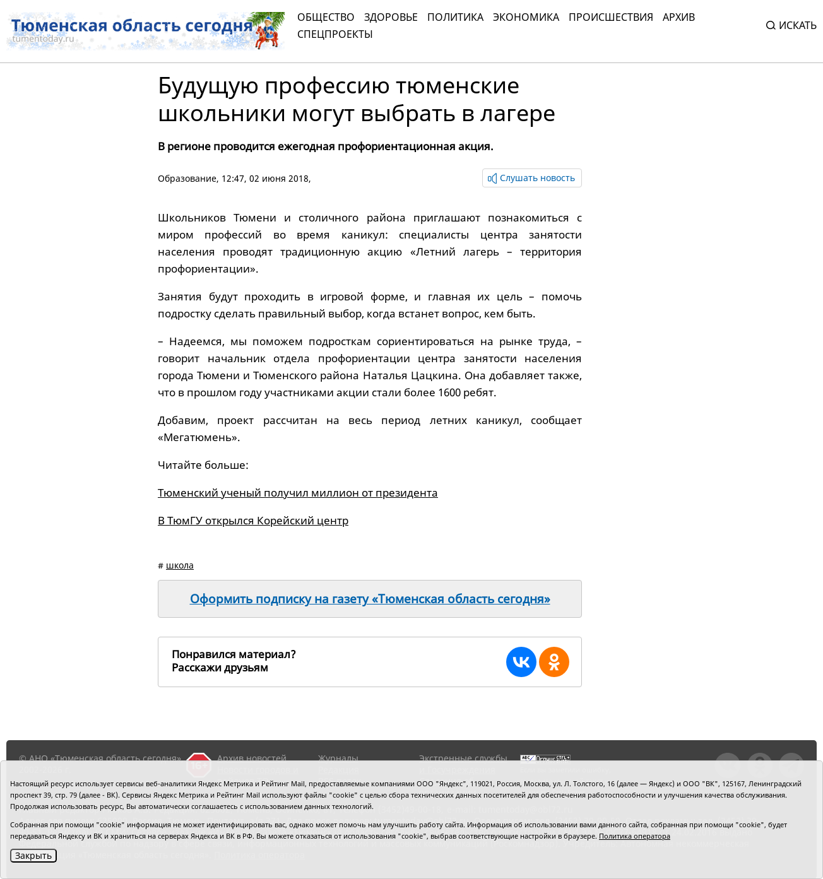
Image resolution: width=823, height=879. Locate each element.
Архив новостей (252, 758)
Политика (455, 17)
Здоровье (391, 17)
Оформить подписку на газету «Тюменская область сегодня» (370, 599)
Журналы (338, 758)
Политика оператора (634, 836)
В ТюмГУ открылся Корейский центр (253, 520)
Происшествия (611, 17)
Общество (326, 17)
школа (180, 565)
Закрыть (33, 855)
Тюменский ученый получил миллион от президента (298, 492)
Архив (679, 17)
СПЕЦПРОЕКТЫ (335, 34)
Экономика (526, 17)
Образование (187, 178)
